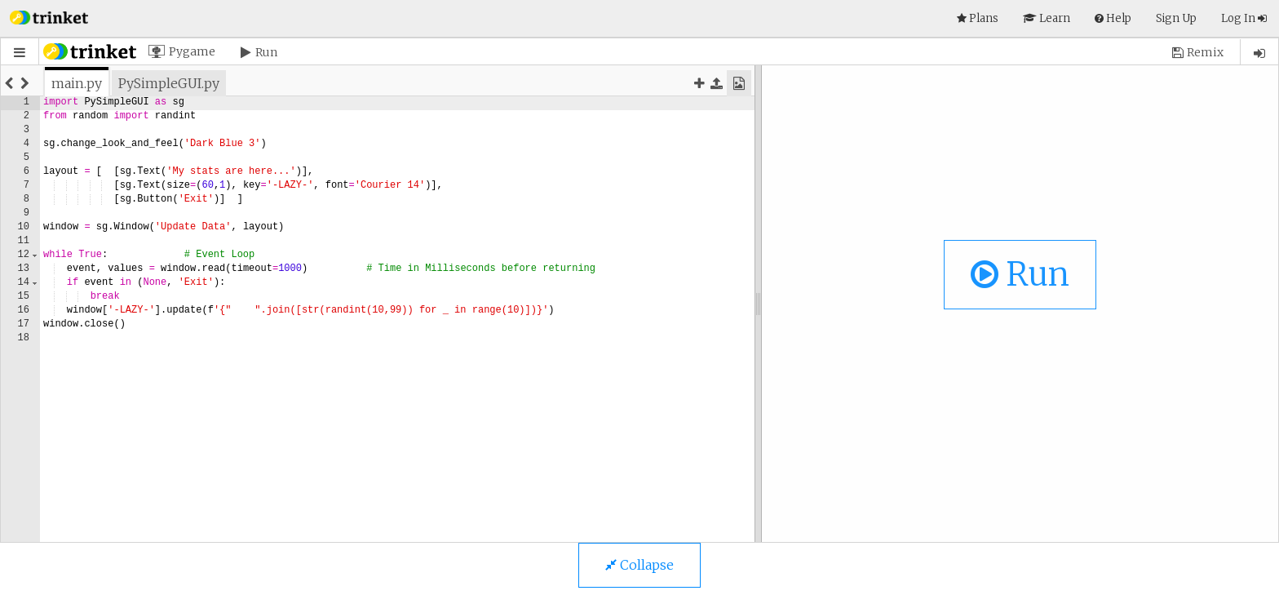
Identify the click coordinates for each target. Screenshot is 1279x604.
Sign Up (1176, 18)
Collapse (639, 565)
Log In (1244, 18)
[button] (49, 16)
